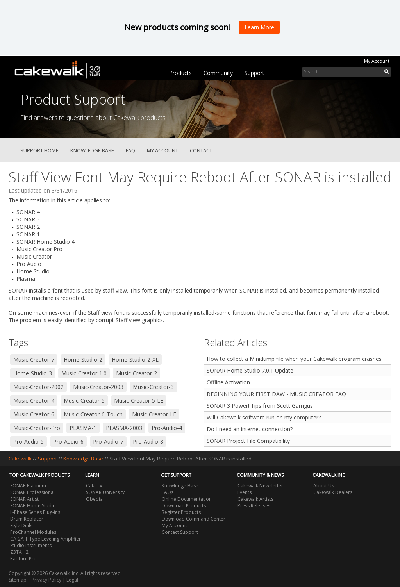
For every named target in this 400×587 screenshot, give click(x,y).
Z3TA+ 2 (19, 552)
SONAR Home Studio (33, 505)
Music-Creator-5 (84, 400)
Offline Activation (228, 382)
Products (180, 73)
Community (218, 73)
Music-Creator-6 (33, 414)
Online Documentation (187, 499)
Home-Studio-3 (32, 373)
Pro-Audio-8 (148, 441)
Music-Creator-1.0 (84, 373)
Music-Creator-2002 (38, 387)
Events (245, 492)
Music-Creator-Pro (36, 428)
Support (254, 73)
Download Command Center (193, 519)
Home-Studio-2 (83, 359)
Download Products (184, 505)
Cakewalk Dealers (332, 492)
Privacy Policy (46, 579)
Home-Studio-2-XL (135, 359)
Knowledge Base (92, 150)
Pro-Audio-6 (68, 441)
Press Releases (254, 505)
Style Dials (21, 525)
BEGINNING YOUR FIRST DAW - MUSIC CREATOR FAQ (276, 394)
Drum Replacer (26, 519)
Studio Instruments (31, 545)
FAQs (167, 492)
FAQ (130, 150)
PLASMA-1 (83, 428)
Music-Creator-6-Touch (93, 414)
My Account (376, 61)
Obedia (94, 499)
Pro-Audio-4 (167, 428)
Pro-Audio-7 (108, 441)
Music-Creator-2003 (98, 387)
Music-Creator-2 (136, 373)
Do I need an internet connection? (250, 429)
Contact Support (180, 532)
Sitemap (18, 579)
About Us (323, 485)
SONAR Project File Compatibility (248, 440)
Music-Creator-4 (33, 400)
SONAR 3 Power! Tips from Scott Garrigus (260, 405)
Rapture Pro (23, 558)
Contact (201, 150)
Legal (72, 579)
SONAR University (105, 492)
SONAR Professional (32, 492)
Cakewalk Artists (255, 499)
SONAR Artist (24, 499)
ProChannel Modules (33, 532)
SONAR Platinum (28, 485)
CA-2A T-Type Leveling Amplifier (45, 538)
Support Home (39, 150)
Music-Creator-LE (154, 414)
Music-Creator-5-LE (138, 400)
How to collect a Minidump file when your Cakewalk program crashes (294, 358)
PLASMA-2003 (124, 428)
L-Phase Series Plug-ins (35, 512)
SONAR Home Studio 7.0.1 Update (250, 370)
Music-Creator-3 (153, 387)
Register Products (181, 512)
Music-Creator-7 (33, 359)
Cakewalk (20, 458)
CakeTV (94, 485)
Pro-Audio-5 (28, 441)
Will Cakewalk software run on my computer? (264, 417)
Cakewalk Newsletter (260, 485)
